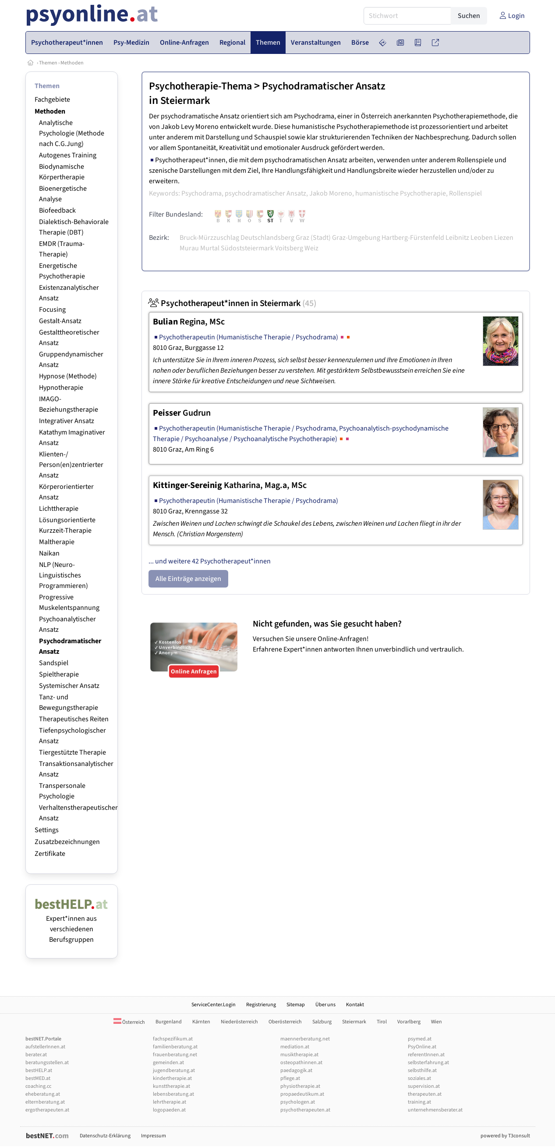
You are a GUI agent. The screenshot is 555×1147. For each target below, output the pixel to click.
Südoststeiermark (247, 248)
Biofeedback (57, 210)
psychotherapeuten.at (305, 1110)
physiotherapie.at (300, 1086)
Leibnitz (457, 237)
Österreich (129, 1022)
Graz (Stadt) (313, 237)
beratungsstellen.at (47, 1062)
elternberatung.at (45, 1102)
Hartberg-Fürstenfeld (413, 237)
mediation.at (294, 1047)
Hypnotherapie (61, 387)
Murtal (209, 248)
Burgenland (169, 1022)
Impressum (153, 1136)
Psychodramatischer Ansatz (323, 86)
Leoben (481, 237)
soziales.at (419, 1078)
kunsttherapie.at (171, 1086)
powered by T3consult (505, 1136)
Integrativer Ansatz (66, 421)
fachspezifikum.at (173, 1039)
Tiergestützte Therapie (72, 752)
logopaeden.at (169, 1110)
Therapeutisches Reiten (74, 719)
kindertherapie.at (172, 1078)
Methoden (72, 63)
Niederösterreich (239, 1022)
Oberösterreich (285, 1022)
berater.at (36, 1054)
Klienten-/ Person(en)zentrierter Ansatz (71, 464)
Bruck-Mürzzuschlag (209, 237)
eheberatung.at (42, 1094)
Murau (189, 248)
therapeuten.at (425, 1094)
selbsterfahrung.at (428, 1062)
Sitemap (295, 1004)
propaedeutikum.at (302, 1094)
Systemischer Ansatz (69, 686)
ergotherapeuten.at (47, 1110)
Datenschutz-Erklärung (105, 1136)
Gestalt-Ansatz (60, 321)
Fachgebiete (52, 99)
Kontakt (355, 1004)
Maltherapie (56, 542)
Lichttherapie (58, 508)
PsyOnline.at (422, 1047)
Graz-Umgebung (356, 237)
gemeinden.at (168, 1062)
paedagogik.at (296, 1070)
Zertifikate (50, 853)
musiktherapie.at (299, 1054)
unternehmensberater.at (435, 1110)
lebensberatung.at (173, 1094)
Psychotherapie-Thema (200, 86)
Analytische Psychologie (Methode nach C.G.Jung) (71, 133)
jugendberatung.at (174, 1070)
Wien (436, 1022)
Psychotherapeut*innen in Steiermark (232, 303)
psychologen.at (297, 1102)
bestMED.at (37, 1078)
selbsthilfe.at (422, 1070)
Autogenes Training (67, 155)
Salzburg (322, 1022)
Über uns (325, 1004)
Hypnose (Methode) (68, 376)
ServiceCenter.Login (213, 1004)
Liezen (503, 237)
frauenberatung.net (175, 1054)
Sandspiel (53, 663)
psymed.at (419, 1039)
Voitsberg (289, 248)
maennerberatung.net (305, 1039)
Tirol (382, 1022)
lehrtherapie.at (169, 1102)
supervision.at (424, 1086)
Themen (48, 63)
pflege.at (290, 1078)
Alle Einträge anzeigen (188, 579)
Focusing (52, 309)
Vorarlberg (409, 1022)
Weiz (311, 248)
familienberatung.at (175, 1047)
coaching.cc (38, 1086)
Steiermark (185, 100)
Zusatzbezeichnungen (67, 842)
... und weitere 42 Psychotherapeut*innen (209, 561)
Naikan (49, 553)
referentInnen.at (426, 1054)
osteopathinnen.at (301, 1062)
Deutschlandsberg (267, 237)
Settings (47, 830)
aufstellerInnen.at (45, 1047)
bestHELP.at (38, 1070)
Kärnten (201, 1022)
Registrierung (261, 1004)
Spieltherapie (59, 674)
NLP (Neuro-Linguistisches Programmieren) (63, 575)
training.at (419, 1102)
